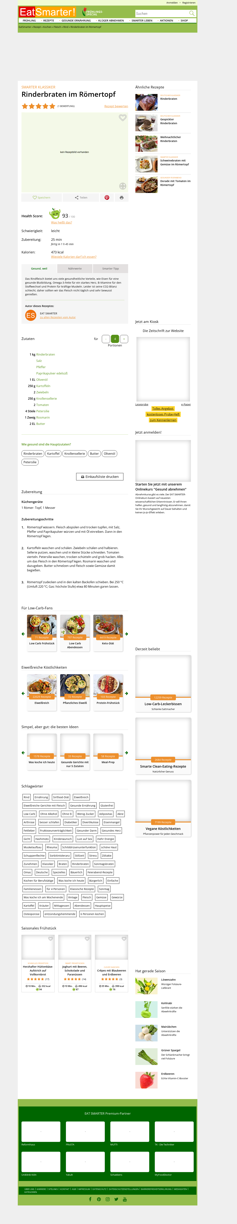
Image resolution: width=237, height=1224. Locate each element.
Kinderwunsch (63, 839)
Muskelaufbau (32, 847)
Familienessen (32, 889)
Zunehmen (30, 864)
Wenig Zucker (85, 814)
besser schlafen (49, 822)
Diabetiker (70, 822)
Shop (184, 20)
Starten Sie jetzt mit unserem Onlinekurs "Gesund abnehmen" (163, 465)
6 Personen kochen (92, 914)
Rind (26, 797)
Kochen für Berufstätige (38, 880)
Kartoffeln (43, 386)
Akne (120, 814)
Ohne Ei (67, 814)
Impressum (84, 1189)
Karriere (41, 1189)
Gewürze (117, 897)
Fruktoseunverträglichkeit (56, 830)
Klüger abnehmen (111, 20)
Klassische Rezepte (82, 889)
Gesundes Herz (111, 830)
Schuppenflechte (34, 855)
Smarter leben (142, 20)
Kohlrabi (166, 1003)
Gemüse (101, 897)
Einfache (112, 880)
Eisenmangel (112, 822)
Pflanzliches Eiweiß (75, 703)
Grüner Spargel (170, 1050)
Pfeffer (41, 367)
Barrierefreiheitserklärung (156, 1189)
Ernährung (41, 797)
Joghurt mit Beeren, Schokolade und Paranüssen (74, 970)
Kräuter (44, 905)
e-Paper (186, 404)
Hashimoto (42, 839)
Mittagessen (61, 905)
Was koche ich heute (42, 762)
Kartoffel (53, 454)
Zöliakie (106, 855)
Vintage (72, 897)
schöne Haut (109, 847)
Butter (40, 424)
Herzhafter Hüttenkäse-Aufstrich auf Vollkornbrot (38, 970)
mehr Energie (105, 839)
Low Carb (29, 814)
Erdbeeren (167, 1074)
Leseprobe (141, 404)
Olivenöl (42, 380)
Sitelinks (53, 1189)
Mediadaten (180, 1189)
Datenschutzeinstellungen (124, 1189)
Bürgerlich (95, 880)
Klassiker (48, 864)
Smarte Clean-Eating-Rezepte (163, 766)
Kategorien (30, 1192)
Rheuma (52, 847)
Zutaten (28, 338)
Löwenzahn (168, 979)
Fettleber (29, 830)
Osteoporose (31, 914)
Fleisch (87, 897)
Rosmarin (43, 417)
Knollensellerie (46, 399)
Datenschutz (99, 1189)
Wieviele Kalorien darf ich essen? (73, 257)
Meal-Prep (108, 762)
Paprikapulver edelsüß (52, 373)
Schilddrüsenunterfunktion (79, 847)
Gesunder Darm (87, 830)
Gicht (27, 839)
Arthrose (29, 822)
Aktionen (166, 20)
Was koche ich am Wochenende (43, 897)
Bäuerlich (76, 872)
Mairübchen (168, 1026)
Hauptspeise (103, 905)
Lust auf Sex (84, 839)
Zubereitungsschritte (37, 519)
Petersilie (42, 411)
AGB (74, 1189)
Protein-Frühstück (108, 703)
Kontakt (64, 1189)
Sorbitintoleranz (60, 855)
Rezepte (48, 20)
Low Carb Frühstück (41, 643)
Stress (93, 855)
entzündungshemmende (60, 914)
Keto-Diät (108, 643)
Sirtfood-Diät (61, 797)
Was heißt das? (61, 222)
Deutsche (42, 872)
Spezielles (59, 872)
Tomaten (42, 405)
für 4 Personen (56, 889)
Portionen (115, 345)
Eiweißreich (42, 703)
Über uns (29, 1189)
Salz (39, 361)
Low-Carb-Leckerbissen (163, 704)
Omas (27, 872)
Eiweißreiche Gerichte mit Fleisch (44, 805)
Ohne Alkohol (48, 814)
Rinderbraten (45, 354)
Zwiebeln (42, 392)
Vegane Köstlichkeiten (163, 828)
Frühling (29, 20)
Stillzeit (79, 855)
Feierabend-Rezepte (100, 872)
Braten (63, 864)
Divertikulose (90, 822)
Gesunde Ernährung (76, 20)
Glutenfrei (107, 805)
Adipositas (105, 814)
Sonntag (104, 889)
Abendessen (82, 905)
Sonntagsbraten (104, 864)
